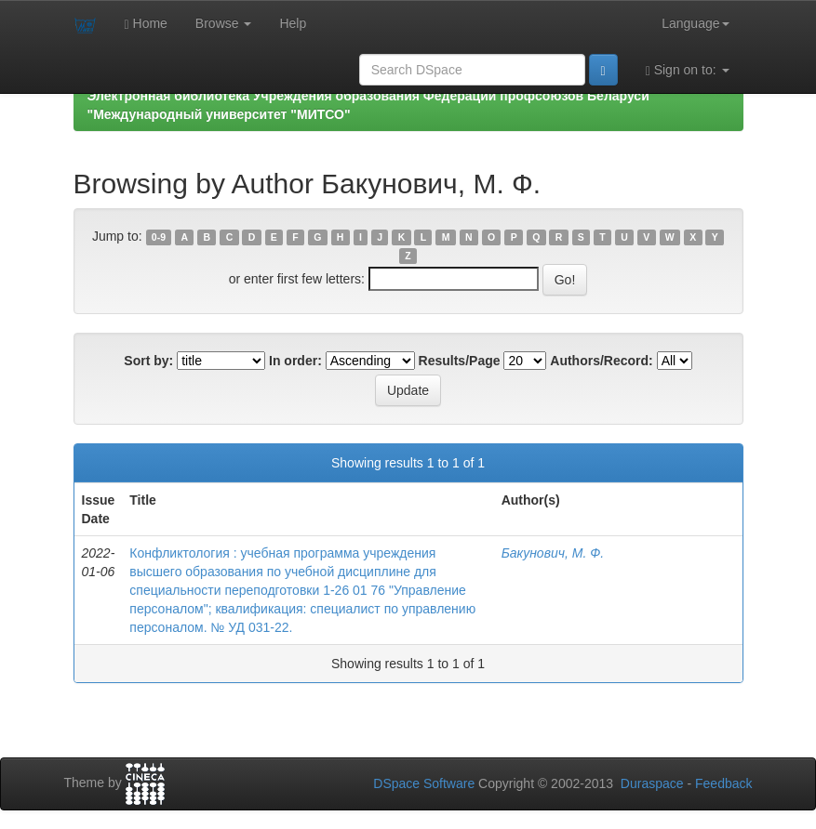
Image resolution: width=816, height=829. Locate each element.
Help (292, 23)
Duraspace (652, 783)
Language (695, 23)
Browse (223, 23)
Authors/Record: (601, 360)
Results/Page (460, 360)
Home (146, 24)
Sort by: (148, 360)
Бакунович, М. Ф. (553, 553)
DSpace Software (424, 783)
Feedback (723, 783)
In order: (295, 360)
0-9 (159, 237)
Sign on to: (687, 70)
